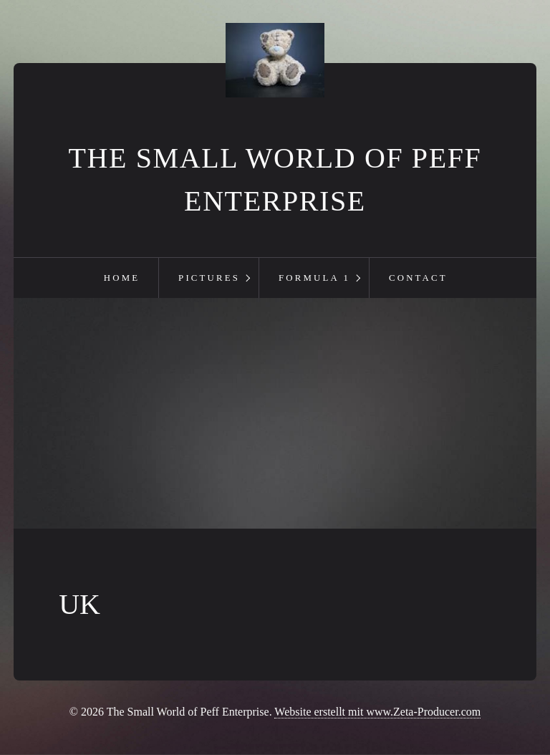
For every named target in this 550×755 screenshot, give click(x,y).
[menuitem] (121, 278)
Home (122, 278)
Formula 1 (314, 278)
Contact (418, 278)
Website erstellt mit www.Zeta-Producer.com (377, 712)
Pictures (209, 278)
